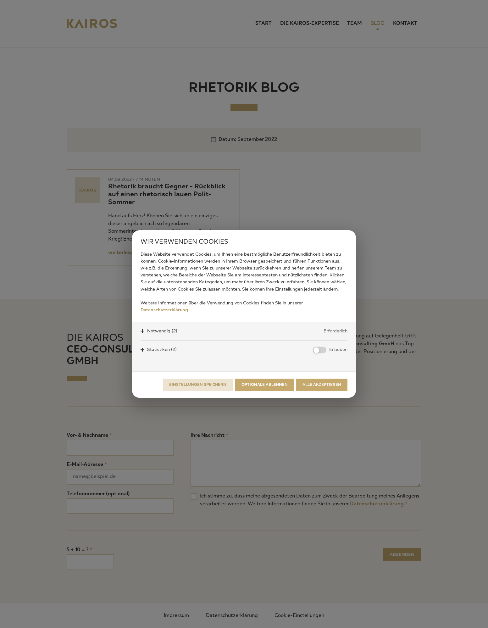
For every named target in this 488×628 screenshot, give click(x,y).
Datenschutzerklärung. (165, 310)
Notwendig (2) (162, 331)
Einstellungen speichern (197, 385)
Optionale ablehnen (264, 385)
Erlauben (338, 349)
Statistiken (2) (162, 349)
